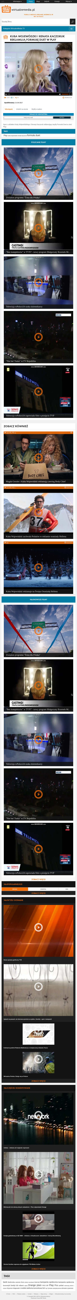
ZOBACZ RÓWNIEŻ (16, 426)
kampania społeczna (66, 1282)
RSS (13, 1294)
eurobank (31, 1282)
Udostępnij (8, 109)
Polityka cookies (21, 1294)
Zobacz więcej (39, 879)
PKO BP (45, 1285)
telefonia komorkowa (35, 1288)
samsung (67, 1285)
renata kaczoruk (22, 135)
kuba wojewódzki (13, 135)
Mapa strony (44, 1294)
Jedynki (46, 1)
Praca (31, 1)
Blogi (38, 1)
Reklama (36, 1294)
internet (37, 1282)
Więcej (68, 1)
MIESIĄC (14, 889)
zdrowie (64, 1288)
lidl (17, 1285)
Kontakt (30, 1294)
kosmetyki (7, 1285)
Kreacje (57, 1)
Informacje (16, 1)
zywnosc (70, 1288)
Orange (32, 1285)
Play (6, 135)
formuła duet (33, 135)
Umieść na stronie (22, 109)
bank (5, 1282)
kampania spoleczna (49, 1282)
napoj (26, 1285)
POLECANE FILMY (38, 142)
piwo (39, 1285)
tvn (44, 1288)
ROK (67, 889)
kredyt (13, 1285)
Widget (51, 1294)
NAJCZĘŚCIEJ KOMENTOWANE (17, 1088)
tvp (47, 1288)
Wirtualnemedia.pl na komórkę (63, 1294)
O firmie (8, 1294)
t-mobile (23, 1288)
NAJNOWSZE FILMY (38, 599)
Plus (57, 1285)
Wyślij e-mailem (37, 109)
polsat (61, 1285)
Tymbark (50, 1288)
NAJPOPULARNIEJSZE (13, 884)
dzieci (27, 1282)
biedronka (11, 1282)
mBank (21, 1285)
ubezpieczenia (57, 1288)
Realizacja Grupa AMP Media (38, 1298)
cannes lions (20, 1282)
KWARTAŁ (43, 889)
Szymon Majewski (13, 1288)
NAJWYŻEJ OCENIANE (13, 900)
